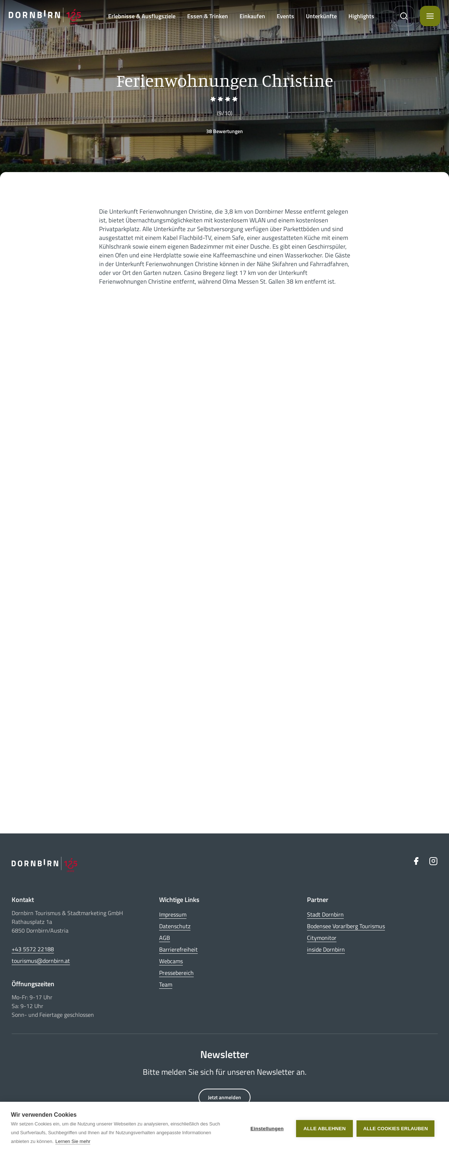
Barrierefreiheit (178, 949)
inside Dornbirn (326, 949)
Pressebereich (176, 972)
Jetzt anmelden (224, 1097)
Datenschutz (174, 926)
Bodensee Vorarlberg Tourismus (346, 926)
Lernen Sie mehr (72, 1141)
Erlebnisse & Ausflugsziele (142, 16)
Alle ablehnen (324, 1128)
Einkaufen (252, 16)
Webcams (171, 961)
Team (165, 984)
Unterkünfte (321, 16)
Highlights (361, 16)
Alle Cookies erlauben (395, 1128)
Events (285, 16)
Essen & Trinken (207, 16)
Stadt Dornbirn (325, 914)
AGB (164, 937)
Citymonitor (321, 937)
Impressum (172, 914)
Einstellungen (267, 1128)
